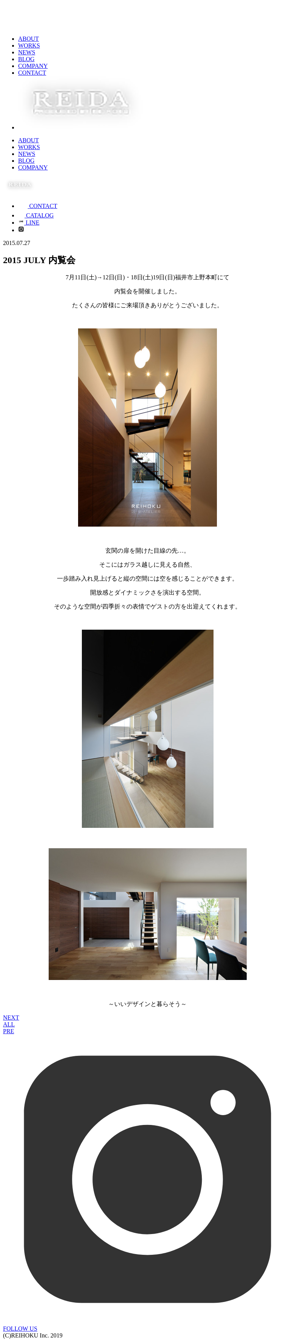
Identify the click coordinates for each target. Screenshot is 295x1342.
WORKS (29, 45)
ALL (9, 1024)
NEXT (11, 1017)
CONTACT (32, 72)
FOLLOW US (20, 1328)
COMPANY (33, 66)
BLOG (26, 59)
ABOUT (28, 38)
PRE (8, 1031)
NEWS (26, 52)
